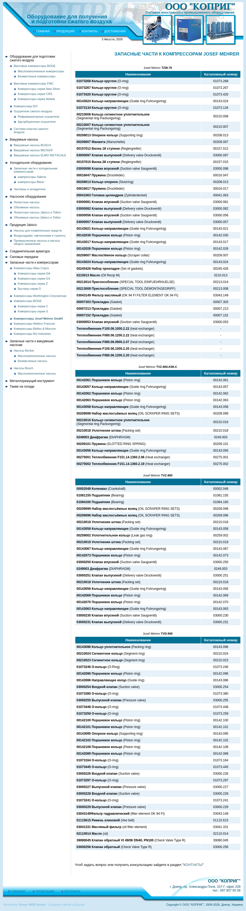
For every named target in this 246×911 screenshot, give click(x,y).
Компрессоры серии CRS (35, 94)
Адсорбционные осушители (37, 121)
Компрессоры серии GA (34, 273)
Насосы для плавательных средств (38, 230)
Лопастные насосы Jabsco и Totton (37, 212)
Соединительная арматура (30, 251)
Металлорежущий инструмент (32, 381)
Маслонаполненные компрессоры (41, 71)
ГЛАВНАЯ (43, 31)
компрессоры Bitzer (31, 182)
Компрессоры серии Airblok (36, 99)
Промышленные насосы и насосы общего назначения (37, 242)
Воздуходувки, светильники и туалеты (40, 235)
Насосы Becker (24, 350)
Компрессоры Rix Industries (32, 333)
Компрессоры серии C (33, 306)
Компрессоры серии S (33, 311)
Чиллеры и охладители (30, 189)
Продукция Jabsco (23, 225)
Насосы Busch (23, 368)
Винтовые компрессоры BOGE (35, 65)
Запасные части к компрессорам (34, 262)
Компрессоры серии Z (33, 283)
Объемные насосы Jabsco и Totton (37, 217)
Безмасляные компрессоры (37, 76)
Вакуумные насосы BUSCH (32, 145)
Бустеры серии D (29, 288)
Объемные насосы (27, 207)
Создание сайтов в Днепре (66, 904)
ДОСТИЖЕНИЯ (115, 31)
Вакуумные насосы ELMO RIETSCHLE (40, 155)
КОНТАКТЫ (89, 31)
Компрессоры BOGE (28, 301)
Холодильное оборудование (31, 163)
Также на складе (22, 386)
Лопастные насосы (27, 202)
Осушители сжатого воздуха (33, 111)
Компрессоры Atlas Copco (31, 268)
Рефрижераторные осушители (38, 116)
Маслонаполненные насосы (37, 355)
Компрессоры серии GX (34, 278)
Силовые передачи (24, 257)
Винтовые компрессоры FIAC (34, 83)
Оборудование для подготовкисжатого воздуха (32, 58)
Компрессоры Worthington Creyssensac (40, 295)
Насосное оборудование (28, 196)
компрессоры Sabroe (32, 176)
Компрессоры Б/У (26, 106)
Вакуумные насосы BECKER (33, 150)
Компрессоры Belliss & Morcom (35, 328)
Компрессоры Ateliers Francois (34, 323)
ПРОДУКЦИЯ (65, 31)
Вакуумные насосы (24, 139)
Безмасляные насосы (32, 361)
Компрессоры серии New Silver (39, 88)
